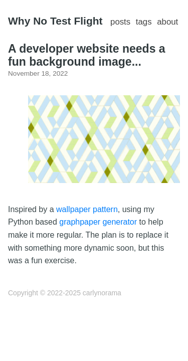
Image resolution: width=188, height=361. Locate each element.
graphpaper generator (98, 222)
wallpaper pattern (87, 209)
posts (120, 22)
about (167, 22)
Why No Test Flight (55, 21)
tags (144, 22)
